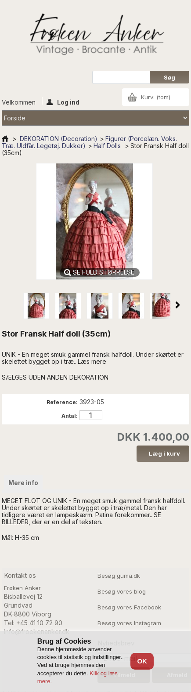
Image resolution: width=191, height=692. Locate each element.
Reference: (62, 402)
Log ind (63, 101)
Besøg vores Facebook (129, 607)
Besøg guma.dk (118, 575)
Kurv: (155, 97)
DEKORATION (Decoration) (58, 138)
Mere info (23, 482)
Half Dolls (108, 145)
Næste (178, 305)
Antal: (69, 416)
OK (142, 661)
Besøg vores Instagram (129, 623)
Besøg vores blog (121, 591)
